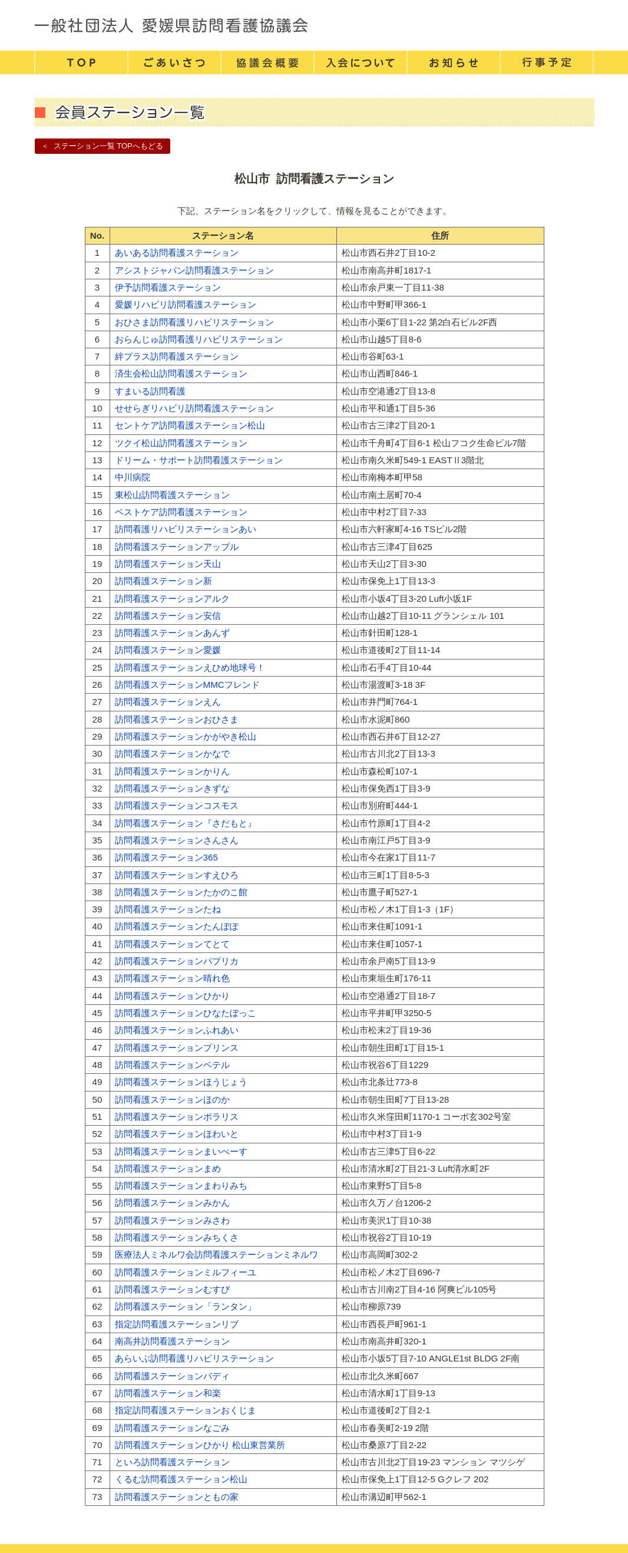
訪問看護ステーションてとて (172, 944)
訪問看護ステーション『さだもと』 (185, 823)
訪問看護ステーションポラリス (177, 1117)
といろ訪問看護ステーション (172, 1462)
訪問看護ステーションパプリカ (177, 961)
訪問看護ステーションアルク (172, 598)
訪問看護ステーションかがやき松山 (185, 736)
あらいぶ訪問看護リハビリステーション (194, 1358)
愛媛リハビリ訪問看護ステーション (185, 304)
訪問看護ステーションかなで (172, 754)
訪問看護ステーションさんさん (177, 840)
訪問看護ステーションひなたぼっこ (185, 1013)
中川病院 (132, 477)
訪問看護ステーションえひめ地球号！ (190, 667)
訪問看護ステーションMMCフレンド (187, 685)
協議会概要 (266, 62)
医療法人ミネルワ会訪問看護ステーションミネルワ (216, 1254)
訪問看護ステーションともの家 (177, 1497)
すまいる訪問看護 (150, 391)
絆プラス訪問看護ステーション (177, 356)
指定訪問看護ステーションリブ (177, 1324)
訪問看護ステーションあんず (172, 633)
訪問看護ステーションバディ (172, 1376)
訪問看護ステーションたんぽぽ (177, 926)
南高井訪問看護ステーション (172, 1341)
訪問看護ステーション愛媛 (168, 650)
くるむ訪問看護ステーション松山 (181, 1479)
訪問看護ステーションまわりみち (181, 1186)
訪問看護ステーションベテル (172, 1065)
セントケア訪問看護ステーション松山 (190, 425)
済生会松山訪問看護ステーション (181, 373)
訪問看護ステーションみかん (172, 1203)
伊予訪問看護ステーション (168, 287)
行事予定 (547, 62)
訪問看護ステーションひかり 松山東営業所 (200, 1445)
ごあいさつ (173, 62)
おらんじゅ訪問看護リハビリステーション (199, 339)
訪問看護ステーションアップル (177, 547)
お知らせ (453, 62)
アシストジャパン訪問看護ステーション (194, 270)
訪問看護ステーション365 (166, 857)
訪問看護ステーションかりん (172, 771)
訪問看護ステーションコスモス (177, 805)
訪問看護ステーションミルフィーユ (185, 1272)
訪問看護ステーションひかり (172, 996)
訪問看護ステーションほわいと (177, 1134)
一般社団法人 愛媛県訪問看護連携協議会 (314, 25)
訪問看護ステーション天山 (168, 564)
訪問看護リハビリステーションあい (185, 529)
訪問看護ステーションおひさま (177, 719)
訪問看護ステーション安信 (168, 616)
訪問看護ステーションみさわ (172, 1220)
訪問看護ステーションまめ (168, 1168)
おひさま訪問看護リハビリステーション (194, 322)
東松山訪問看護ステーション (172, 495)
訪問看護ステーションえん (168, 702)
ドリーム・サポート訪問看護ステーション (199, 460)
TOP (80, 62)
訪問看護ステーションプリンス (177, 1048)
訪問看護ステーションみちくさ (177, 1237)
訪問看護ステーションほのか (172, 1099)
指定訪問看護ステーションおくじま (185, 1410)
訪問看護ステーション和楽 (168, 1393)
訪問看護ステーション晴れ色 (172, 978)
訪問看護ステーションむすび (172, 1289)
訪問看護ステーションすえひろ (177, 875)
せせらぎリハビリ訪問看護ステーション (194, 408)
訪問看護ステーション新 (163, 581)
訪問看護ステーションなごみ (172, 1428)
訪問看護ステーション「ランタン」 (185, 1306)
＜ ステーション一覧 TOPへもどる (102, 145)
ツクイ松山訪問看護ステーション (181, 443)
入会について (359, 62)
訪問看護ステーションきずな (172, 788)
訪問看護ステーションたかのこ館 (181, 892)
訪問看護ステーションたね (168, 909)
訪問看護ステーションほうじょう (181, 1082)
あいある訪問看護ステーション (177, 253)
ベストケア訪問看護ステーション (181, 512)
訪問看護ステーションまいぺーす (181, 1151)
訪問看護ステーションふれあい (177, 1030)
